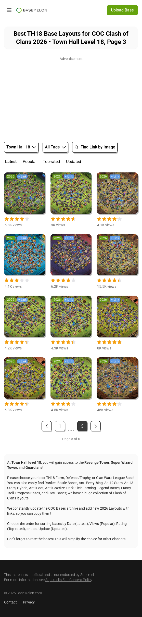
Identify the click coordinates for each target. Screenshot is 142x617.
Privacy (29, 602)
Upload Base (122, 10)
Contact (10, 602)
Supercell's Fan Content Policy (68, 580)
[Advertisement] (71, 98)
